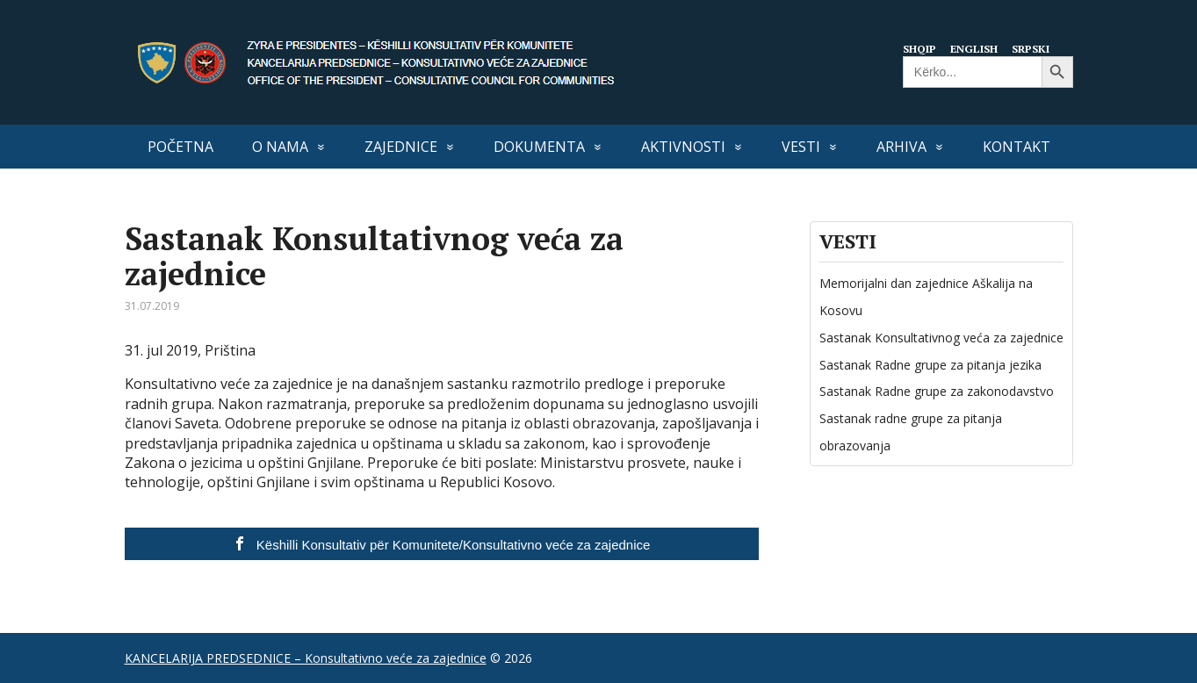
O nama (280, 146)
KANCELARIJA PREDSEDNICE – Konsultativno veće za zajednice (306, 658)
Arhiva (901, 146)
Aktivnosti (683, 146)
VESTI (801, 146)
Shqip (921, 48)
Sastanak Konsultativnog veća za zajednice (941, 337)
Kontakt (1016, 146)
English (977, 48)
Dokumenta (539, 146)
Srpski (1036, 48)
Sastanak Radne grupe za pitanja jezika (930, 364)
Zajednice (400, 146)
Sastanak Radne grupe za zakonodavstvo (936, 391)
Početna (180, 146)
